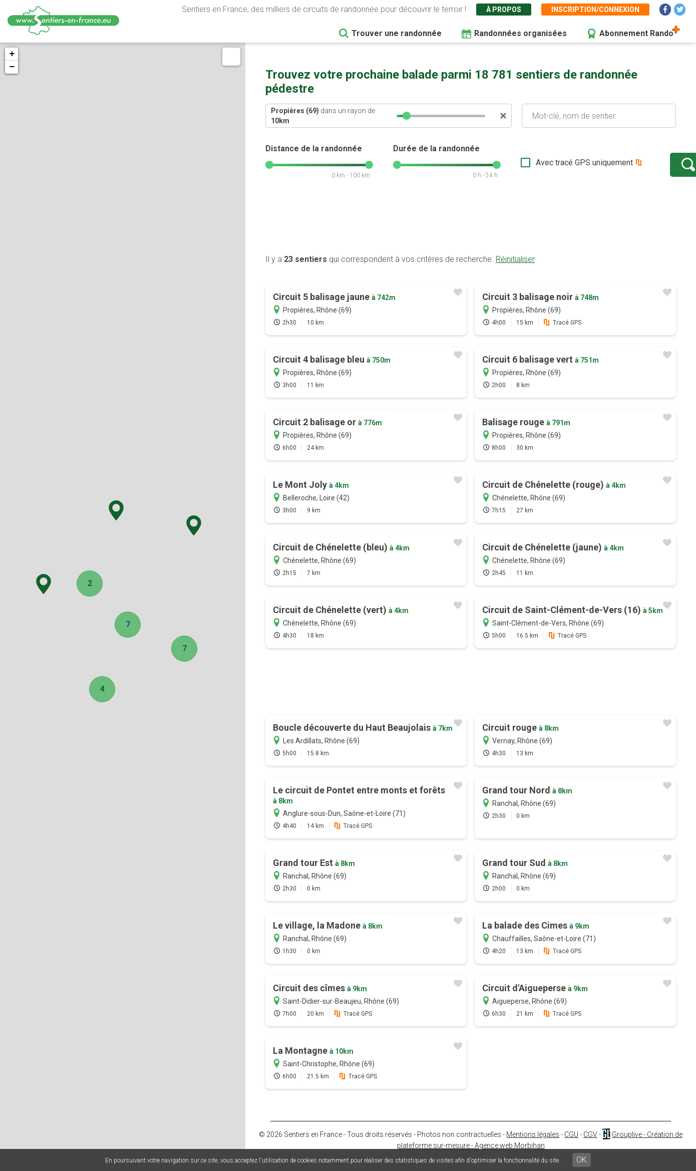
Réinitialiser (515, 269)
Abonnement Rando (636, 33)
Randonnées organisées (520, 33)
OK (581, 1159)
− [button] (12, 67)
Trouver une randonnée (397, 33)
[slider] (407, 116)
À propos (503, 10)
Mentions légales (532, 1144)
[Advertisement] (470, 231)
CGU (571, 1144)
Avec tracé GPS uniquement (553, 167)
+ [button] (12, 54)
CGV (590, 1144)
